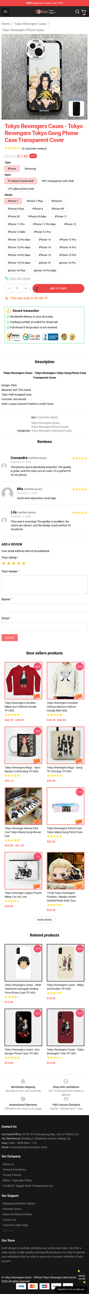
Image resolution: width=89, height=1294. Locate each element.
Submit (9, 637)
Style (8, 174)
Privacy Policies (12, 1175)
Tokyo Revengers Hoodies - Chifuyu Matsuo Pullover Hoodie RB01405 (63, 706)
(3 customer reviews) (34, 148)
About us (8, 1164)
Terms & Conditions (14, 1169)
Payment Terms (12, 1208)
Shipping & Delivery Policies (19, 1203)
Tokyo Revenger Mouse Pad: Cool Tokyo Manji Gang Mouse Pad (23, 832)
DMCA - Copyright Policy (17, 1180)
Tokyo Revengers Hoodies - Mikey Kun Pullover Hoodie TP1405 (21, 706)
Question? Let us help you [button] (71, 1289)
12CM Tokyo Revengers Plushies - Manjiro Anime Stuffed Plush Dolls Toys (61, 896)
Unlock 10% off (81, 1277)
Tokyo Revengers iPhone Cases (23, 30)
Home (6, 24)
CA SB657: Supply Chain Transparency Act (28, 1185)
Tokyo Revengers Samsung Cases (51, 430)
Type (8, 162)
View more (44, 920)
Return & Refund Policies (17, 1214)
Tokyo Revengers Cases (30, 24)
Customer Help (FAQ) (15, 1225)
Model (8, 194)
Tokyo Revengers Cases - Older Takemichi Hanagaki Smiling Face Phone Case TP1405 (23, 988)
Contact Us (9, 1219)
